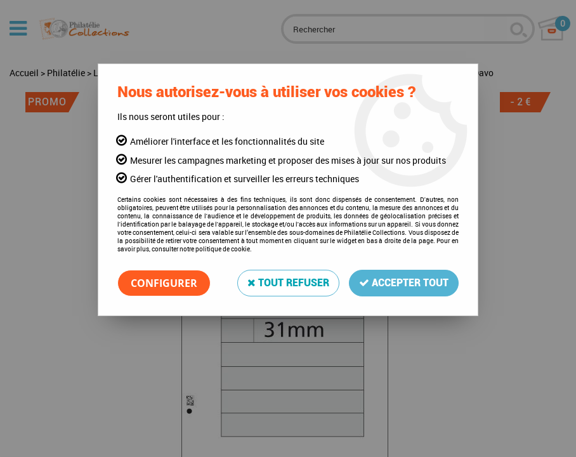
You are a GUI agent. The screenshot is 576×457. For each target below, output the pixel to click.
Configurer (164, 283)
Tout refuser (288, 283)
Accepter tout (403, 283)
